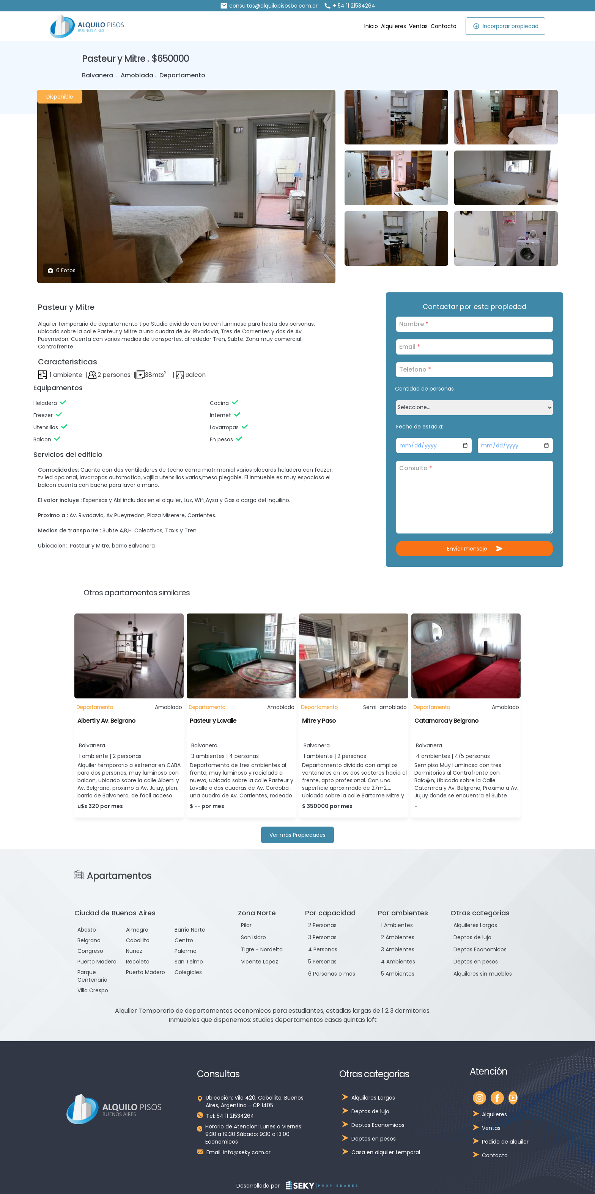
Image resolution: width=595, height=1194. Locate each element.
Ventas (418, 26)
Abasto (86, 930)
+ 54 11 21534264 (349, 5)
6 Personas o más (331, 973)
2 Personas (322, 925)
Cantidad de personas (424, 388)
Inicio (371, 26)
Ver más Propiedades (297, 835)
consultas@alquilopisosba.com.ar (269, 5)
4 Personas (322, 949)
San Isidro (253, 937)
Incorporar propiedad (505, 26)
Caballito (138, 940)
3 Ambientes (397, 949)
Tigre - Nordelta (262, 949)
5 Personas (322, 961)
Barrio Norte (190, 930)
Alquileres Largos (475, 925)
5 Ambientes (397, 973)
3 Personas (322, 937)
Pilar (246, 925)
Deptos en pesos (475, 961)
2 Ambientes (397, 937)
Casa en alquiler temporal (385, 1152)
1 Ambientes (397, 925)
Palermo (186, 951)
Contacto (443, 26)
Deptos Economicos (480, 949)
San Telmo (189, 961)
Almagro (137, 930)
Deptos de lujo (472, 937)
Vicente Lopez (259, 961)
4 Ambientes (398, 961)
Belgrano (89, 940)
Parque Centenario (92, 976)
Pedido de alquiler (505, 1141)
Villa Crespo (92, 990)
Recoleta (138, 961)
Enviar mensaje (474, 548)
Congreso (90, 951)
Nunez (134, 951)
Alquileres (393, 26)
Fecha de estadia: (419, 426)
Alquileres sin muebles (482, 973)
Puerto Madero (96, 961)
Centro (184, 940)
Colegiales (188, 972)
